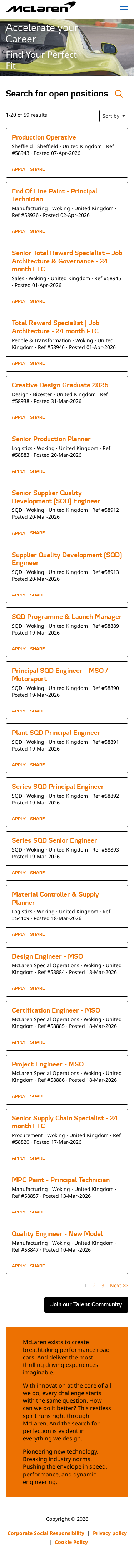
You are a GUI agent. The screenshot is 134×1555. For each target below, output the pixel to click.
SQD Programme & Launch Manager (67, 617)
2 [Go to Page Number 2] (94, 1285)
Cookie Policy (71, 1542)
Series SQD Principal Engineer (58, 787)
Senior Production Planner (51, 439)
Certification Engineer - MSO (56, 1011)
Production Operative (44, 138)
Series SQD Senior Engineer (54, 841)
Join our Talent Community (86, 1305)
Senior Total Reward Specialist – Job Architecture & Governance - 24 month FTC (67, 261)
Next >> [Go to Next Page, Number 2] (119, 1285)
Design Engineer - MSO (47, 957)
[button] (37, 170)
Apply (19, 169)
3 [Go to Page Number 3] (102, 1285)
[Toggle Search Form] (119, 94)
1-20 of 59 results (26, 114)
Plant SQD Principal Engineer (56, 733)
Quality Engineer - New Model (57, 1234)
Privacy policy (110, 1533)
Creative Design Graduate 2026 (60, 385)
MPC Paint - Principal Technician (61, 1180)
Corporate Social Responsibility (46, 1533)
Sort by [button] (111, 115)
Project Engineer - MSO (48, 1064)
